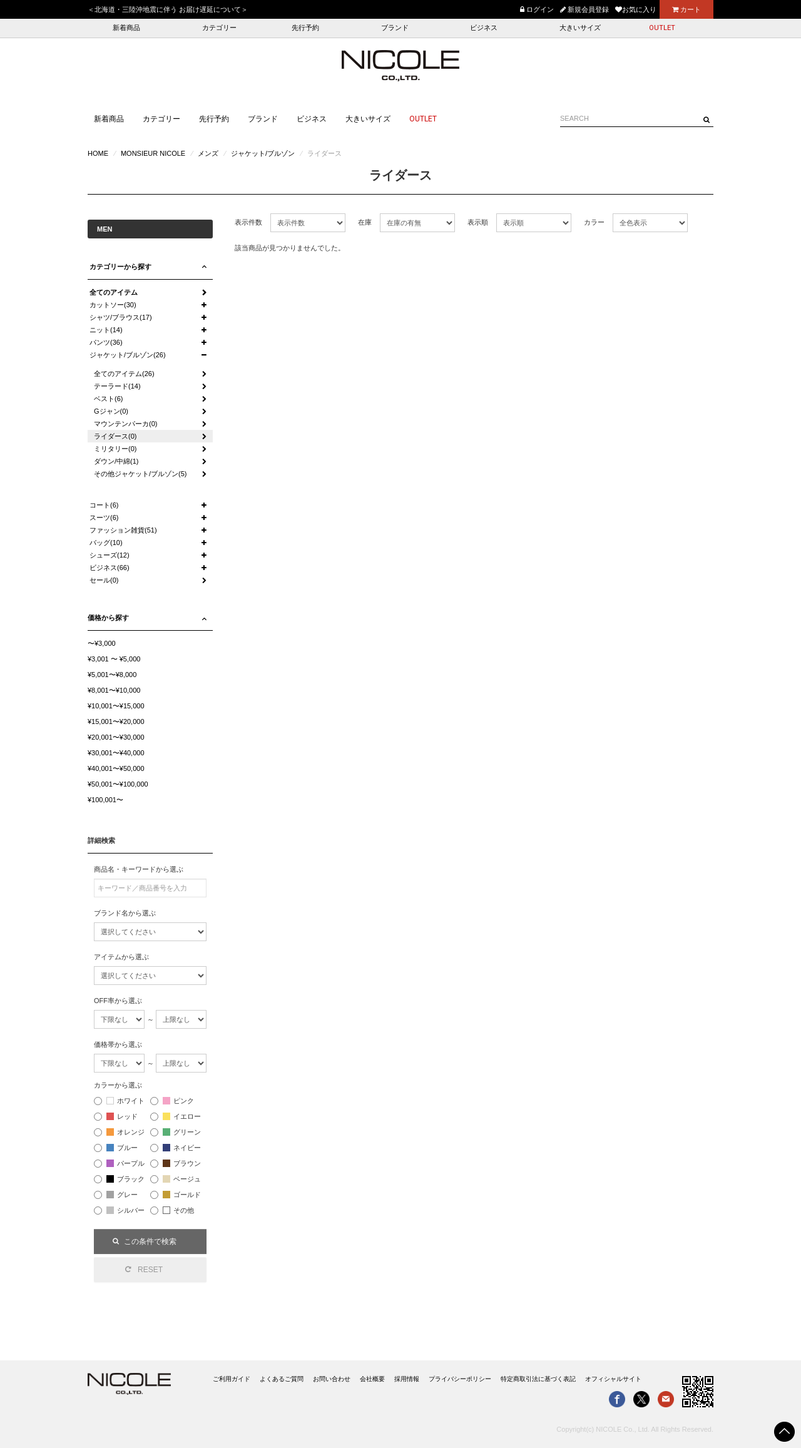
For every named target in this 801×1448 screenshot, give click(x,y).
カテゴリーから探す (120, 266)
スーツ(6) (103, 517)
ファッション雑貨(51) (123, 530)
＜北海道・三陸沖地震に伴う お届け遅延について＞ (168, 9)
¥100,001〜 (105, 799)
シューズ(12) (109, 555)
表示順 (477, 222)
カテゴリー (219, 28)
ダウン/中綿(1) (116, 461)
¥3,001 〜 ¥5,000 (114, 659)
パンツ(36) (106, 342)
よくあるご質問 (282, 1378)
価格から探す (108, 617)
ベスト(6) (108, 398)
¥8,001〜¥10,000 (114, 690)
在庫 (365, 222)
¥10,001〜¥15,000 (116, 706)
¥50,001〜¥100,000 (118, 784)
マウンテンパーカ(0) (125, 423)
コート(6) (103, 505)
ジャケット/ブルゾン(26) (127, 355)
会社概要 (372, 1378)
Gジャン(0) (111, 411)
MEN (104, 229)
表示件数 (248, 222)
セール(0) (103, 580)
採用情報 (406, 1378)
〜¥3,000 (102, 643)
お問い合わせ (331, 1378)
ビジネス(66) (109, 567)
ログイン (537, 9)
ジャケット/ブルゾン (263, 153)
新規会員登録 (584, 9)
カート (686, 9)
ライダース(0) (115, 436)
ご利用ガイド (231, 1378)
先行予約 (305, 28)
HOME (98, 153)
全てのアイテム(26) (124, 373)
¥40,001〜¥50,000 (116, 768)
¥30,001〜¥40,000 (116, 753)
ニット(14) (106, 330)
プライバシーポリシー (460, 1378)
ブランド (395, 28)
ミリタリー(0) (115, 448)
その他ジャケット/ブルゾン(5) (140, 473)
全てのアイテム (113, 292)
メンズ (208, 153)
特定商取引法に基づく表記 (538, 1378)
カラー (594, 222)
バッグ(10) (106, 542)
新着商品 (126, 28)
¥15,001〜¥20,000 (116, 721)
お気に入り (635, 9)
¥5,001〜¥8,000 (112, 674)
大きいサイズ (580, 28)
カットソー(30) (112, 304)
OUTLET (662, 28)
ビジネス (483, 28)
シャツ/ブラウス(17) (120, 317)
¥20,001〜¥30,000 (116, 737)
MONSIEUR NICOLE (153, 153)
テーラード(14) (117, 386)
